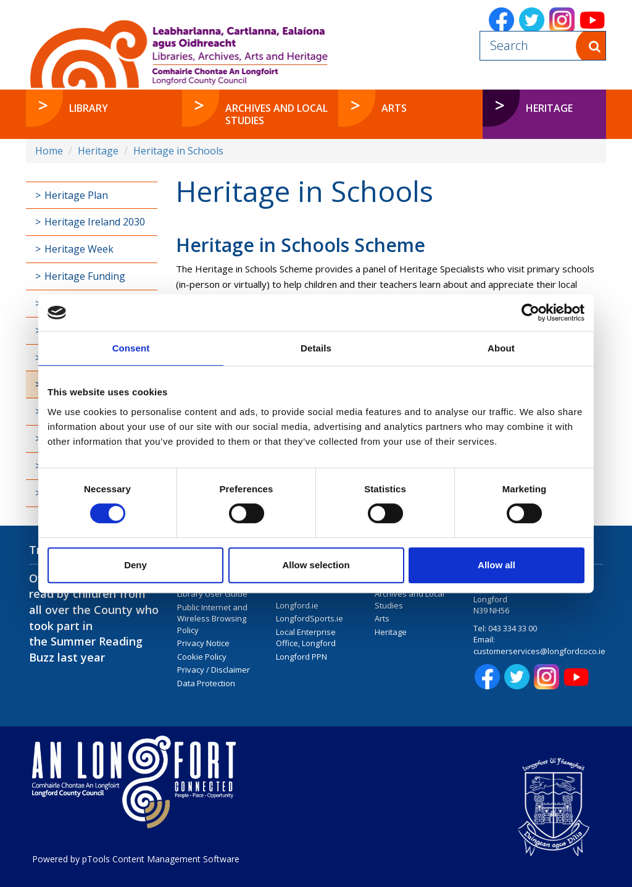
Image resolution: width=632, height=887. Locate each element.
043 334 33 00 (512, 628)
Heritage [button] (549, 108)
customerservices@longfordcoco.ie (539, 651)
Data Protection (206, 683)
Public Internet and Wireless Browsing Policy (212, 619)
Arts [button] (394, 108)
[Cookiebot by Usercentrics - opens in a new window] (530, 312)
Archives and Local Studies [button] (276, 114)
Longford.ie (297, 605)
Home (49, 151)
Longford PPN (301, 656)
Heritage (98, 151)
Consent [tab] (131, 348)
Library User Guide (212, 593)
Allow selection (315, 565)
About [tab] (501, 348)
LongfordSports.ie (309, 618)
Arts (382, 618)
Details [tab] (316, 348)
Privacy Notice (203, 643)
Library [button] (88, 108)
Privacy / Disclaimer (213, 669)
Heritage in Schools (178, 151)
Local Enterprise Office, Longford (306, 637)
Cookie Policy (202, 656)
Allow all (496, 565)
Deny (135, 565)
